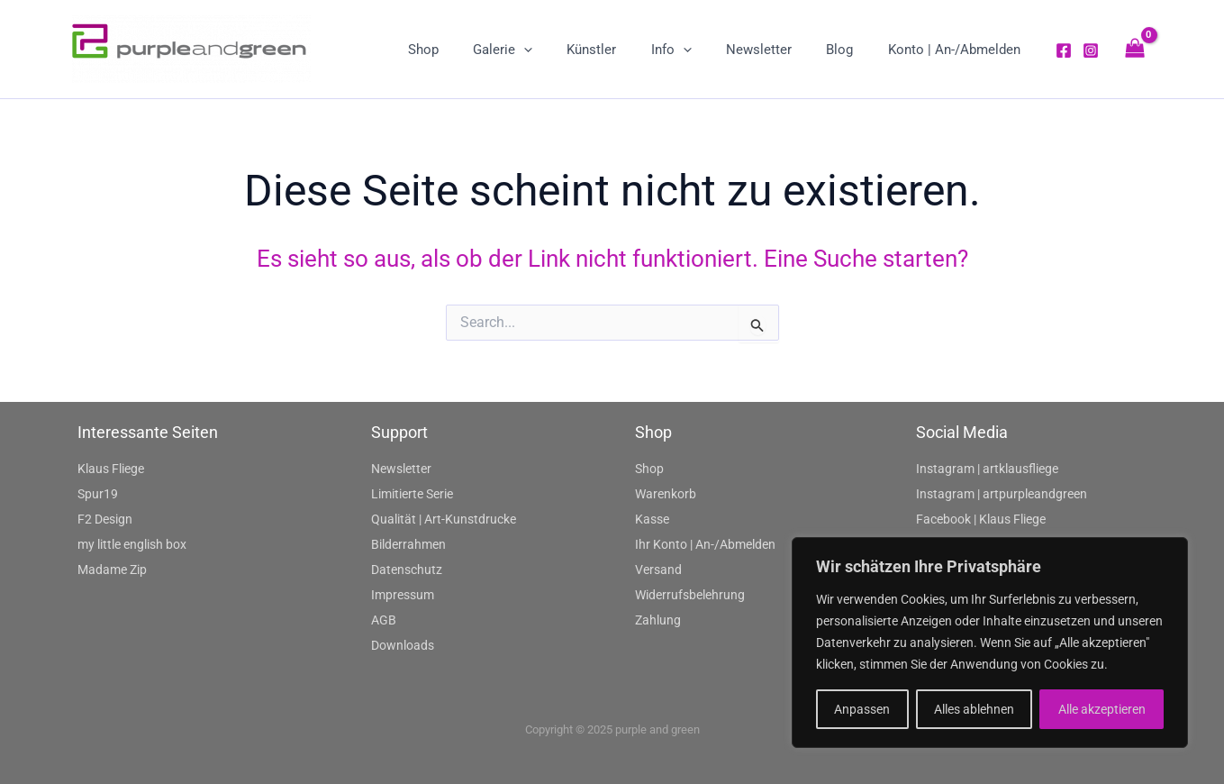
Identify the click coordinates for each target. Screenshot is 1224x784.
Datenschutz (406, 569)
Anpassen (862, 709)
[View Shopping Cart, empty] (1135, 49)
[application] (565, 50)
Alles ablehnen (974, 709)
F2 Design (104, 519)
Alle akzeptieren (1102, 709)
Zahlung (658, 620)
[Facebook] (1064, 50)
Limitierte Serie (412, 494)
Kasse (652, 519)
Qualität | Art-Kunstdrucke (443, 519)
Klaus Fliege (110, 468)
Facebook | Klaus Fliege (981, 519)
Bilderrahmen (408, 544)
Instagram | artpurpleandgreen (1001, 494)
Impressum (402, 595)
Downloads (402, 645)
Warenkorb (665, 494)
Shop (649, 468)
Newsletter (401, 468)
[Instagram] (1091, 50)
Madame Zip (112, 569)
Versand (658, 569)
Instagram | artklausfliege (987, 468)
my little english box (131, 544)
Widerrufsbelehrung (690, 595)
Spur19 (97, 494)
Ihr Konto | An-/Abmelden (705, 544)
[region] (990, 642)
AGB (383, 620)
